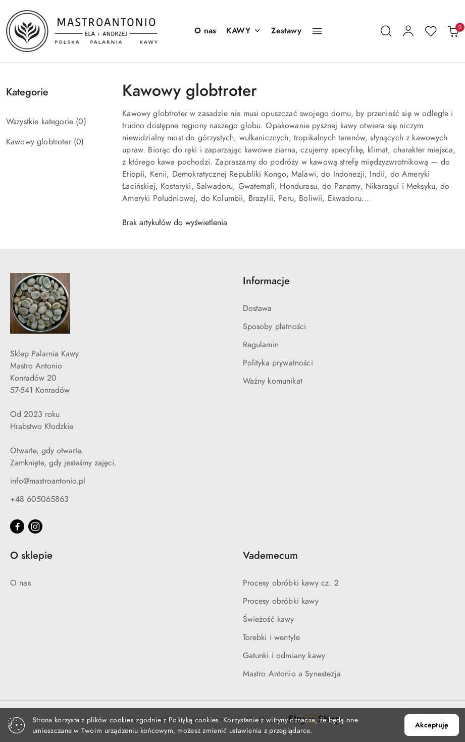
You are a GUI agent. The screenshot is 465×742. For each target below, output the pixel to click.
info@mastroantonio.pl (47, 481)
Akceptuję (431, 725)
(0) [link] (81, 121)
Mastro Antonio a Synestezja (292, 673)
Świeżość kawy (268, 619)
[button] (243, 31)
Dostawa (257, 308)
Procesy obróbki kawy (281, 601)
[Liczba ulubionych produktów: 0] (431, 31)
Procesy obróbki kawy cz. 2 (291, 583)
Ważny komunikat (272, 381)
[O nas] (205, 31)
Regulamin (261, 344)
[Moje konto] (408, 31)
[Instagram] (35, 526)
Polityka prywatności (278, 362)
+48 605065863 (39, 499)
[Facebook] (17, 526)
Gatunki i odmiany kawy (284, 655)
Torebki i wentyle (271, 637)
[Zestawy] (286, 31)
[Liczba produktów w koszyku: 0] (453, 31)
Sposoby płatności (274, 326)
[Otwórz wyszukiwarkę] (386, 31)
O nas (20, 583)
